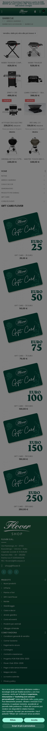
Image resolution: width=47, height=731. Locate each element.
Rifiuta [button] (13, 720)
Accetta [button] (34, 720)
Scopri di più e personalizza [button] (23, 726)
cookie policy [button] (38, 699)
